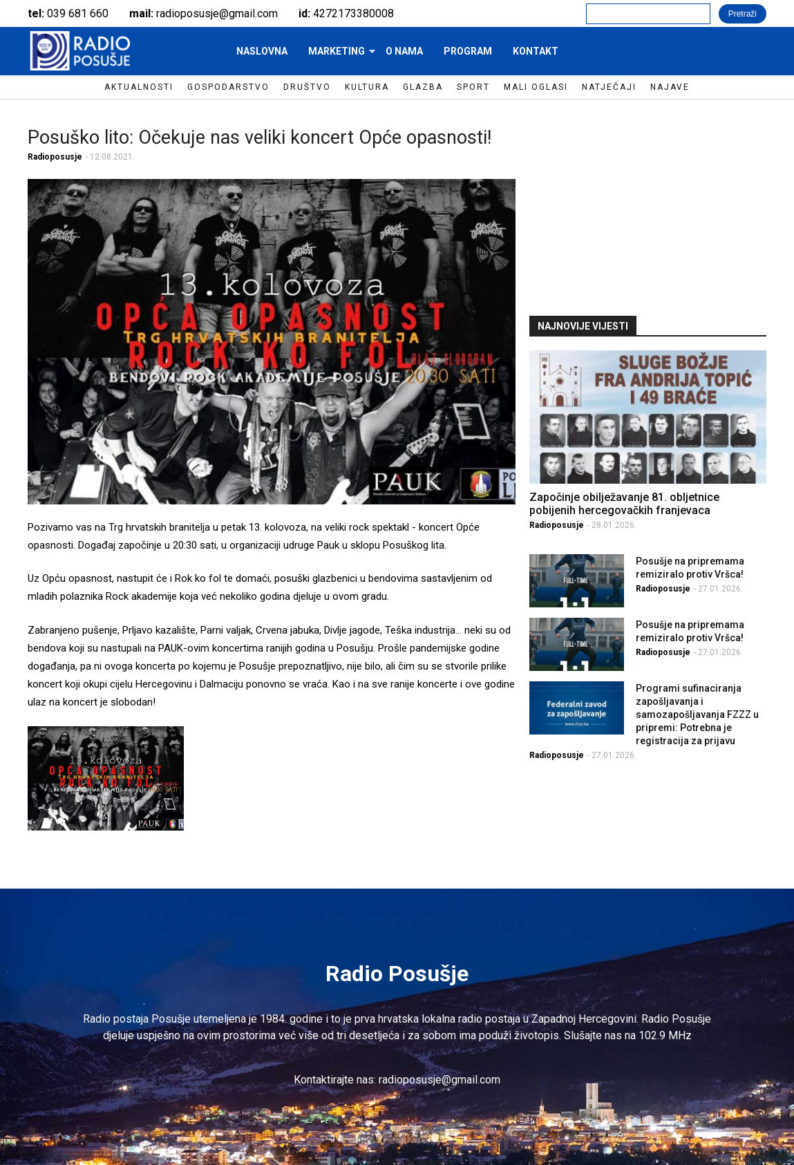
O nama (404, 51)
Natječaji (609, 87)
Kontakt (535, 51)
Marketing (336, 56)
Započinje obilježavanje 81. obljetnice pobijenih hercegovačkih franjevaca (624, 504)
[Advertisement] (648, 206)
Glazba (423, 87)
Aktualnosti (138, 87)
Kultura (367, 87)
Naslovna (261, 51)
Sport (473, 87)
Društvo (307, 87)
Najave (670, 87)
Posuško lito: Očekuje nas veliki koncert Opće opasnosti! (259, 137)
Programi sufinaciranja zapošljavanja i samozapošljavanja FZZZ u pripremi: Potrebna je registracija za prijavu (697, 714)
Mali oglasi (536, 87)
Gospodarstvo (228, 87)
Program (468, 51)
